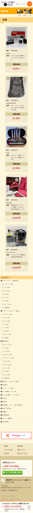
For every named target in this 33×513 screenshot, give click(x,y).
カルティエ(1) (6, 334)
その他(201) (6, 307)
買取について (21, 449)
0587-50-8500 (10, 466)
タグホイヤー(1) (7, 354)
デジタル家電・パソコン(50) (10, 395)
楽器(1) (4, 411)
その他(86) (5, 421)
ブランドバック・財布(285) (10, 280)
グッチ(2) (5, 294)
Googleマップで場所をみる (9, 490)
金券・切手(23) (6, 408)
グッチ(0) (5, 324)
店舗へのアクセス (22, 453)
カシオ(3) (5, 371)
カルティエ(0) (6, 304)
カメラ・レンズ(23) (7, 388)
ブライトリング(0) (8, 358)
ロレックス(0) (6, 344)
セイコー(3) (6, 368)
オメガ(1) (5, 348)
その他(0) (5, 337)
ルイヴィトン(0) (7, 314)
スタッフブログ (8, 449)
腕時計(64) (5, 341)
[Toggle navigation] (29, 3)
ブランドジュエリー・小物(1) (10, 311)
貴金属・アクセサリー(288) (10, 381)
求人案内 (6, 453)
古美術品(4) (5, 415)
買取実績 (25, 15)
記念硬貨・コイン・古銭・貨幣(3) (11, 405)
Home (19, 15)
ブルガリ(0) (6, 361)
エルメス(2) (6, 290)
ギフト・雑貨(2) (6, 418)
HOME (6, 446)
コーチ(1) (5, 297)
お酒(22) (4, 385)
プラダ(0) (5, 331)
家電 (30, 15)
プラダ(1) (5, 301)
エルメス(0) (6, 321)
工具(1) (4, 398)
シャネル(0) (6, 317)
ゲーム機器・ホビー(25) (9, 391)
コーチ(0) (5, 327)
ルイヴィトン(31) (7, 284)
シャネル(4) (6, 287)
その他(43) (5, 378)
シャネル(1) (6, 351)
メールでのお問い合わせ (12, 473)
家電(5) (4, 401)
